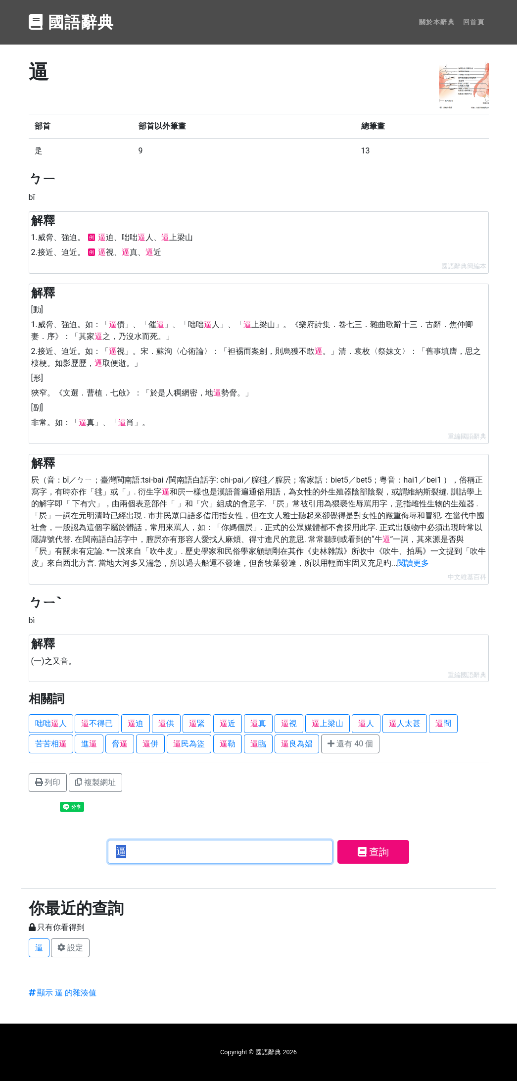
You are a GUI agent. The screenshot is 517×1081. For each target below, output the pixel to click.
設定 (70, 947)
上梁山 (327, 723)
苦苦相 (51, 743)
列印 (48, 782)
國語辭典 (72, 22)
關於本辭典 (437, 22)
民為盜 (189, 743)
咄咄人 (51, 723)
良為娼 (297, 743)
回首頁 (474, 22)
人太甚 (405, 723)
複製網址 (95, 782)
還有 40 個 (350, 743)
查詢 (373, 852)
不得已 (97, 723)
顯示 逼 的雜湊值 (63, 992)
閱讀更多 (413, 563)
